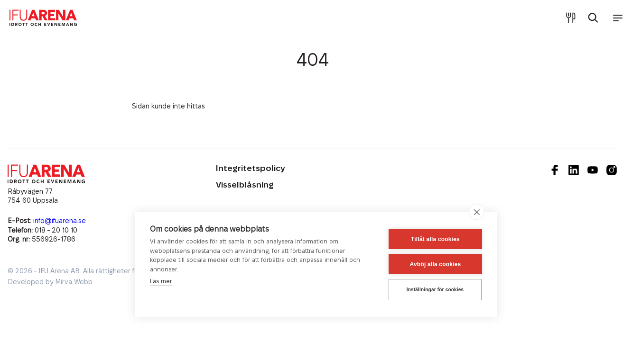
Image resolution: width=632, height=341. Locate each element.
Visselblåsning (245, 185)
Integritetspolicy (250, 168)
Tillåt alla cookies (435, 239)
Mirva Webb (74, 282)
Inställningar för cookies (435, 289)
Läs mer (161, 281)
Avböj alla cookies (435, 264)
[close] (476, 212)
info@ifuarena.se (59, 221)
